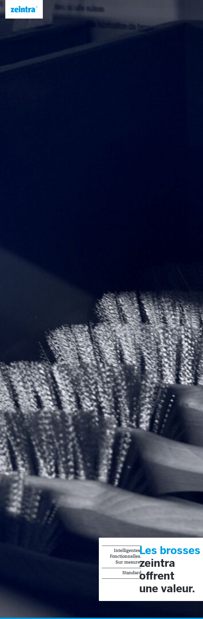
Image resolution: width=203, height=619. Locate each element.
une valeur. (167, 589)
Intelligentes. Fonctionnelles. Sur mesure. (125, 557)
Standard (131, 573)
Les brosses (169, 551)
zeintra (157, 564)
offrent (156, 577)
